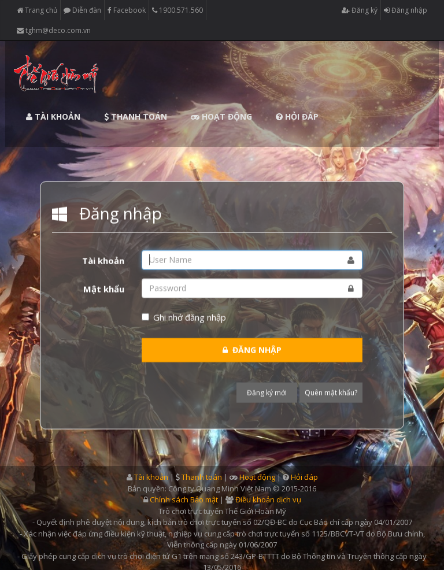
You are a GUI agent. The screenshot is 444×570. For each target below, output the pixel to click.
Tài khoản (53, 116)
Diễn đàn (82, 10)
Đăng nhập (405, 10)
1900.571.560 (177, 10)
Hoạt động (221, 116)
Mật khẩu (103, 288)
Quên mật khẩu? (331, 392)
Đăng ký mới (267, 392)
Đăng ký (360, 10)
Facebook (127, 10)
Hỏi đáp (297, 116)
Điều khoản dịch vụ (268, 499)
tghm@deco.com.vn (54, 30)
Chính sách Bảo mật (184, 499)
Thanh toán (135, 116)
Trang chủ (37, 10)
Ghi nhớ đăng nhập (184, 316)
